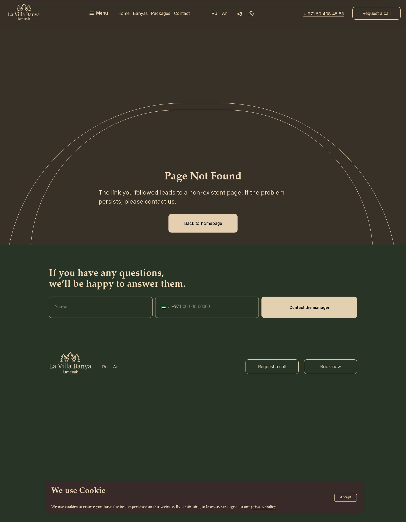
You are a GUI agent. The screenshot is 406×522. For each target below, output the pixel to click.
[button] (376, 13)
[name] (101, 319)
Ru (214, 13)
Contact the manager (309, 319)
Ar (224, 13)
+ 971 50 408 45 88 (323, 13)
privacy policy (263, 507)
